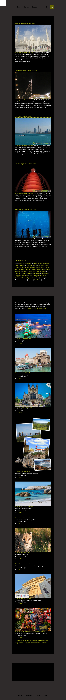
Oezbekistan (37, 271)
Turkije (28, 278)
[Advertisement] (35, 671)
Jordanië (32, 267)
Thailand (17, 278)
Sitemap (26, 7)
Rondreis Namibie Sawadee (23, 518)
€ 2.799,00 (18, 569)
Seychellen (44, 273)
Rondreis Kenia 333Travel (22, 552)
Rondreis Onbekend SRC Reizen (24, 407)
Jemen (27, 267)
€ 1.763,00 (18, 378)
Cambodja (46, 263)
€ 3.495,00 (18, 637)
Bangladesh (28, 263)
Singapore (18, 276)
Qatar (23, 273)
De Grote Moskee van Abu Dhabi (25, 23)
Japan (21, 267)
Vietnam (30, 280)
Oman (44, 271)
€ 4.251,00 (18, 512)
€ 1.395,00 (18, 477)
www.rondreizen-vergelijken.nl (37, 308)
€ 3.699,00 (18, 523)
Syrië (30, 276)
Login (46, 695)
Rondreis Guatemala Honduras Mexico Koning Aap (30, 631)
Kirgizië (47, 267)
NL (52, 7)
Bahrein (21, 263)
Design (38, 695)
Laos (22, 269)
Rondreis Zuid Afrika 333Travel (24, 506)
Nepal (30, 271)
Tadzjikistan (37, 276)
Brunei (40, 263)
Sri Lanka (25, 276)
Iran (46, 265)
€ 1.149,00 (18, 344)
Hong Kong (29, 265)
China (16, 265)
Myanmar (25, 271)
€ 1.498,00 (18, 413)
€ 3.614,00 (18, 558)
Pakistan (17, 273)
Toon (47, 65)
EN (47, 7)
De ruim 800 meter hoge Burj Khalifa (26, 70)
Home (19, 7)
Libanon (27, 269)
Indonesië (41, 265)
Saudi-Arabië (36, 273)
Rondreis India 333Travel (22, 373)
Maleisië (47, 269)
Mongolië (18, 271)
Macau (33, 269)
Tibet (22, 278)
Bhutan (35, 263)
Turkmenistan (35, 278)
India (35, 265)
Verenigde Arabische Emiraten (24, 52)
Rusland (28, 273)
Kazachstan (40, 267)
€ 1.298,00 (18, 604)
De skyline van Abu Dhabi (23, 116)
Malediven (40, 269)
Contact (34, 7)
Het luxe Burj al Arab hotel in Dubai (25, 164)
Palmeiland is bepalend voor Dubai (25, 209)
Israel (17, 267)
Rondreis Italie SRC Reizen (23, 598)
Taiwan (44, 276)
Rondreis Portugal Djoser (22, 471)
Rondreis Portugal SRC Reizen (24, 338)
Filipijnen (22, 265)
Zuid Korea (37, 280)
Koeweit (17, 269)
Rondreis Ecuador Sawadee (23, 564)
